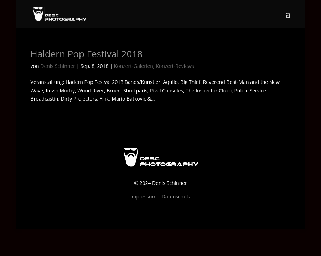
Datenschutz (176, 196)
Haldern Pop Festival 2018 (87, 53)
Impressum (143, 196)
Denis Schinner (57, 66)
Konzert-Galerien (133, 66)
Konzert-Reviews (175, 66)
